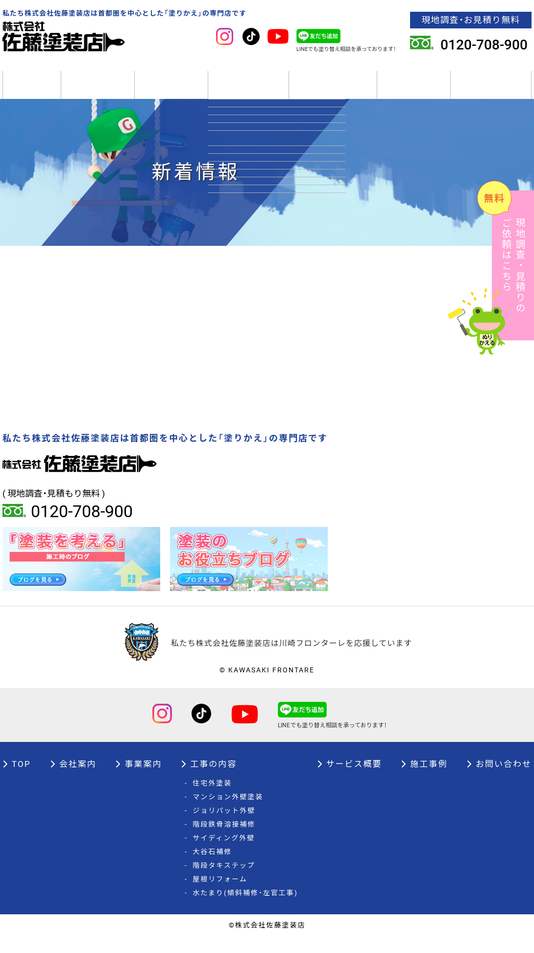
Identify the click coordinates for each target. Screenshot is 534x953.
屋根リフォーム (216, 896)
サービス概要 (332, 93)
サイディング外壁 (220, 855)
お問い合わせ (499, 781)
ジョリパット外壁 (220, 828)
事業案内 (171, 93)
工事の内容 (248, 93)
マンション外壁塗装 (224, 814)
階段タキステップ (220, 882)
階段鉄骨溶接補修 (220, 841)
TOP (32, 93)
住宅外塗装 (208, 800)
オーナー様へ (491, 93)
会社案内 (97, 93)
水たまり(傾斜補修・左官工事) (241, 910)
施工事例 (413, 93)
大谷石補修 (208, 869)
